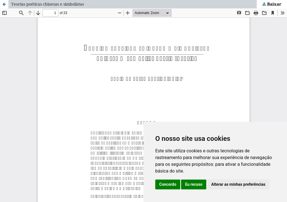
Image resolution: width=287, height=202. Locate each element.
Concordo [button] (167, 184)
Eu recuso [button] (193, 184)
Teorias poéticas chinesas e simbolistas (47, 4)
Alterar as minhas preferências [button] (238, 184)
